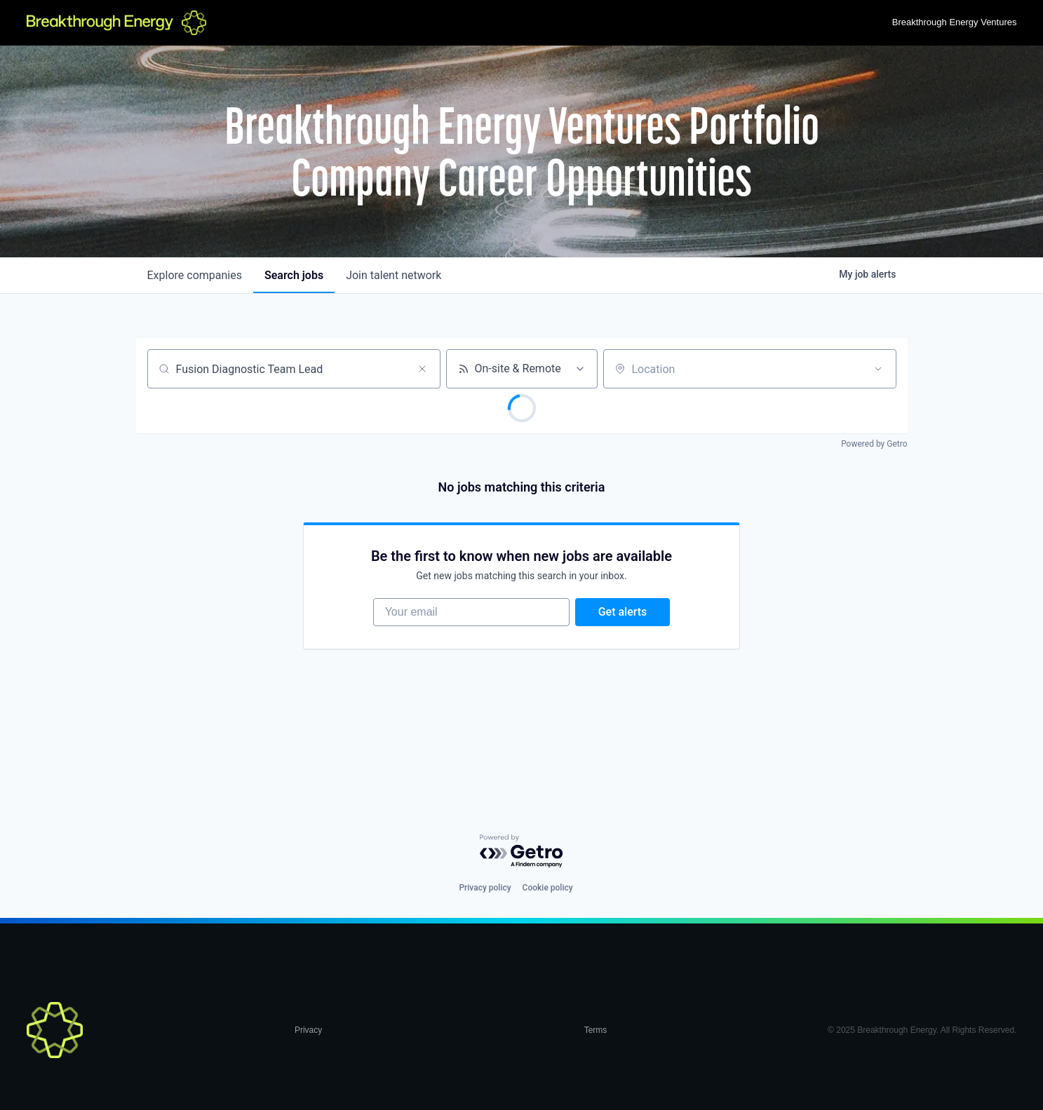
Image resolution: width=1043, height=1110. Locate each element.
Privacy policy (485, 888)
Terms (595, 1030)
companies (194, 275)
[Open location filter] (878, 368)
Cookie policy (548, 888)
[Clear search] (422, 368)
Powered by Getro (874, 444)
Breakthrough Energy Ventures (954, 22)
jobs (293, 275)
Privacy (308, 1030)
